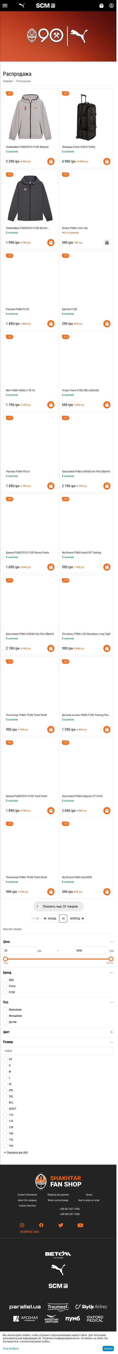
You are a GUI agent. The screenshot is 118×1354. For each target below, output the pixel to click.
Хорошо (108, 1348)
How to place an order (89, 1200)
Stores (89, 1194)
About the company (27, 1200)
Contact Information (27, 1194)
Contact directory (27, 1205)
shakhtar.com (29, 1231)
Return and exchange (58, 1200)
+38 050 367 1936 (70, 1214)
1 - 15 (36, 918)
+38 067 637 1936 (70, 1208)
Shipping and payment (58, 1194)
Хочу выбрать (11, 1348)
